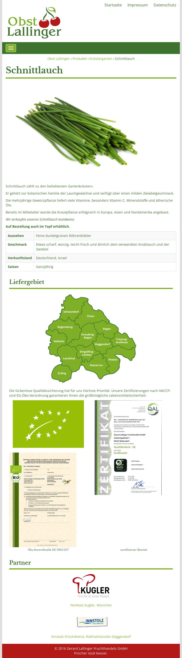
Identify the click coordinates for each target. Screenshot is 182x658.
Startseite (113, 5)
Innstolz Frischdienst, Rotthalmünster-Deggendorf (91, 636)
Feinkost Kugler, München (91, 605)
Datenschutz (165, 5)
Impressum (137, 5)
